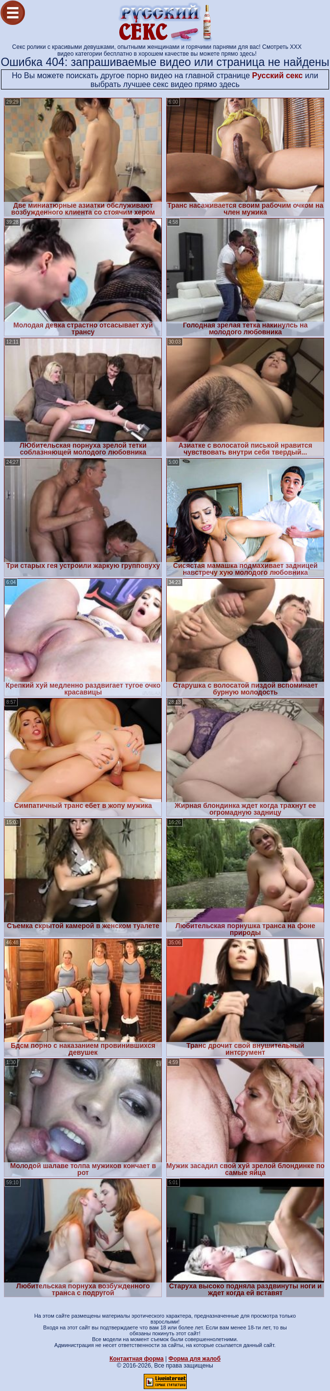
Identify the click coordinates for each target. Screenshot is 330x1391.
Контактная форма (137, 1358)
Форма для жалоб (195, 1358)
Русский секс (277, 75)
